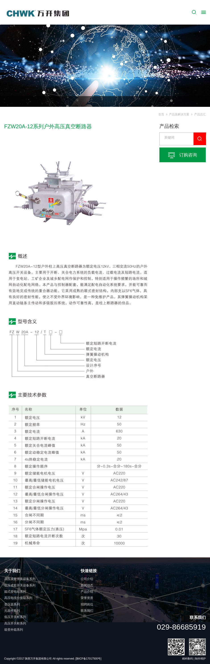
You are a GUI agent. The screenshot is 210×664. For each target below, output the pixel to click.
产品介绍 (87, 591)
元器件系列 (12, 610)
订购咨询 (182, 155)
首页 (161, 114)
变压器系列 (12, 604)
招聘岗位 (87, 604)
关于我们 (12, 571)
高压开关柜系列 (15, 623)
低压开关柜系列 (15, 617)
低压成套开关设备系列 (19, 585)
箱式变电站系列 (15, 591)
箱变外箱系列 (13, 629)
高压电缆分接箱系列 (18, 598)
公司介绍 (87, 579)
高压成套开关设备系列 (19, 579)
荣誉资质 (87, 598)
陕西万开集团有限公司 (38, 658)
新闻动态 (87, 585)
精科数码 (187, 658)
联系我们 (87, 610)
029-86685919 (181, 627)
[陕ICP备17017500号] (88, 658)
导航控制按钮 (203, 12)
